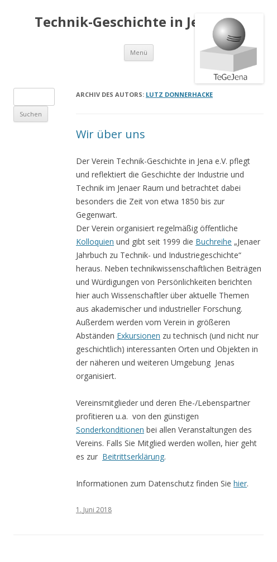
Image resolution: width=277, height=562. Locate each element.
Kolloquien (95, 241)
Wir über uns (110, 134)
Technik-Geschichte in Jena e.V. (138, 22)
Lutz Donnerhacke (179, 94)
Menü (138, 52)
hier (240, 483)
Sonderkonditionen (110, 429)
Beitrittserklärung (133, 456)
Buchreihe (213, 241)
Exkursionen (138, 335)
